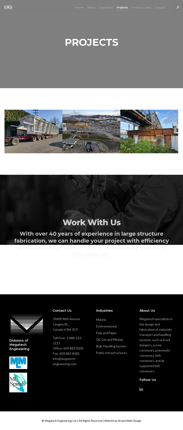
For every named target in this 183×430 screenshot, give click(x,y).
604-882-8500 (73, 348)
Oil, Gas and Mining (109, 339)
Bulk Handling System (111, 346)
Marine (101, 320)
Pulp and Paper (106, 333)
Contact (158, 7)
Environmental (106, 326)
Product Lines (139, 7)
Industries (105, 7)
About (90, 7)
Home (78, 7)
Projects (121, 7)
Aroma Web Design (129, 420)
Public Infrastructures (111, 353)
